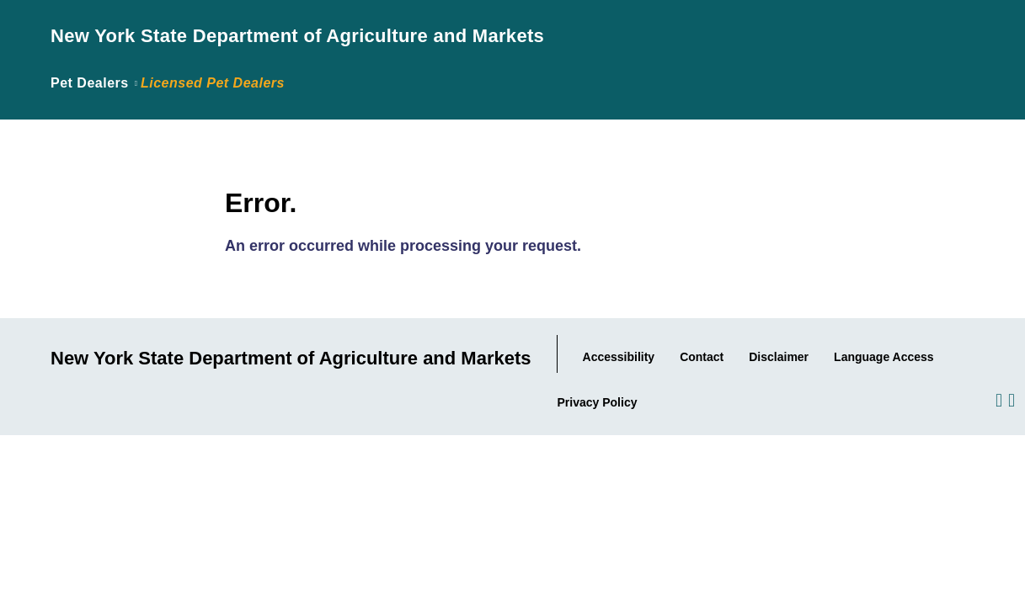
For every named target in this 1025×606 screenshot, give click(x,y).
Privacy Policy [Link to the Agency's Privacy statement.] (598, 402)
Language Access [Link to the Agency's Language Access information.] (884, 357)
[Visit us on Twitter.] (1010, 398)
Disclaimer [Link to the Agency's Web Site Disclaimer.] (779, 357)
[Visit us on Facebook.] (997, 398)
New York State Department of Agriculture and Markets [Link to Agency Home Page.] (297, 35)
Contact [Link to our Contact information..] (701, 357)
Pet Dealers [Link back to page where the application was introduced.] (90, 83)
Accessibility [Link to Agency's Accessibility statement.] (619, 357)
